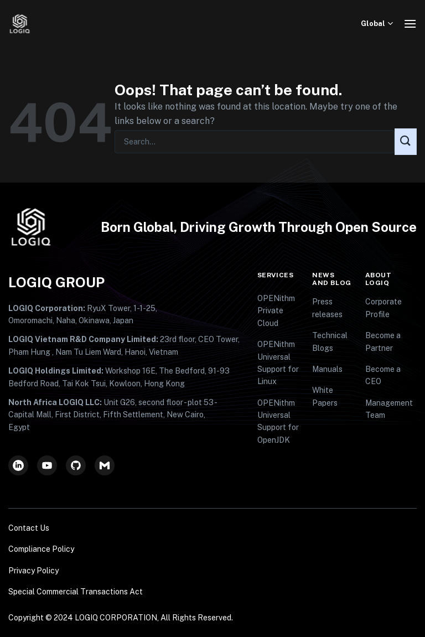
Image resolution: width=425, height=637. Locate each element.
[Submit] (406, 141)
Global (378, 23)
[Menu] (410, 23)
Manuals (327, 369)
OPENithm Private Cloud (276, 311)
